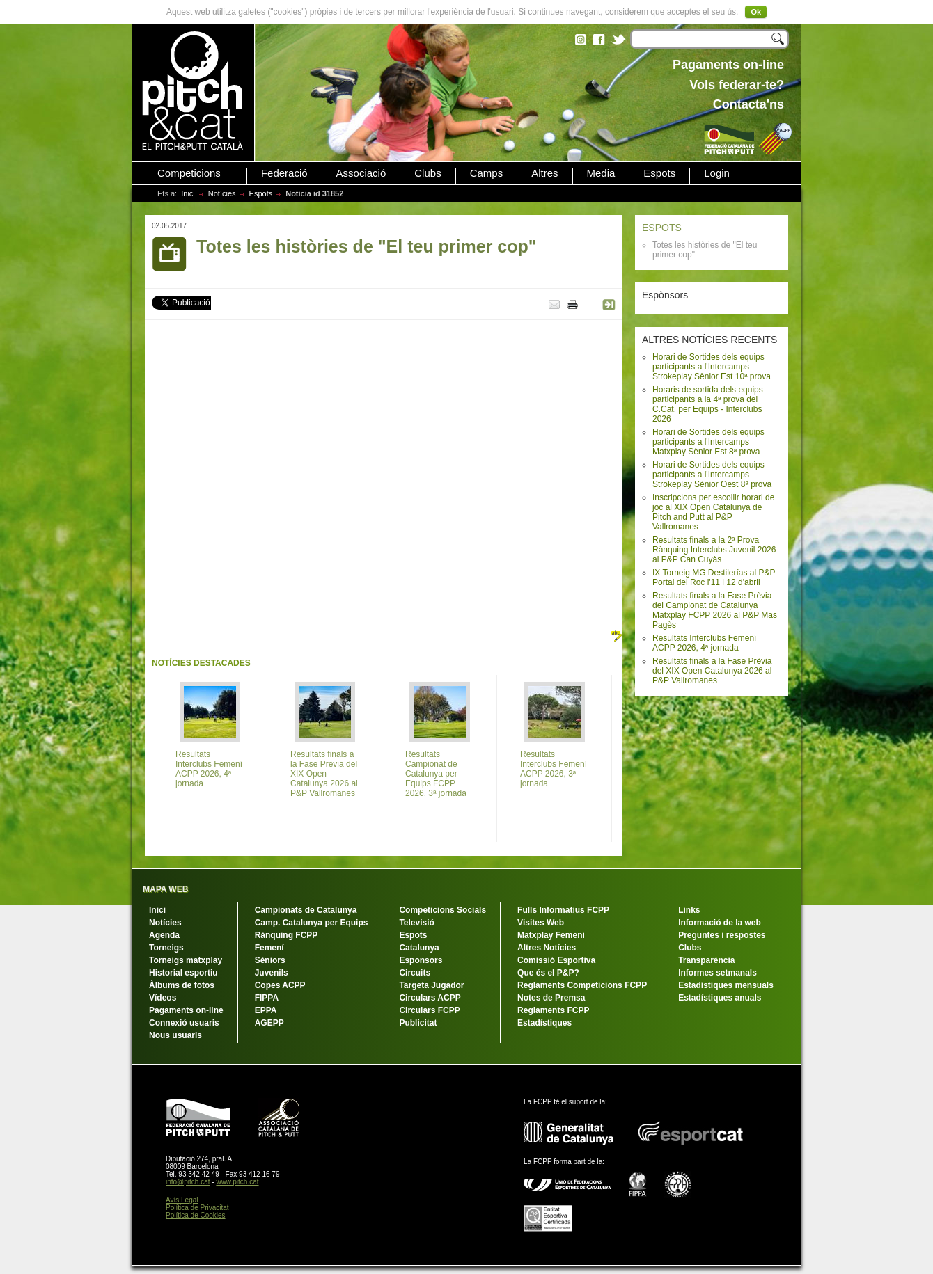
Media (601, 173)
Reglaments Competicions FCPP (582, 985)
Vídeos (162, 998)
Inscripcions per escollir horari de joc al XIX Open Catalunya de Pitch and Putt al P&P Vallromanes (713, 512)
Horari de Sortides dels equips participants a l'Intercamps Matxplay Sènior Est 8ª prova (708, 441)
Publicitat (418, 1023)
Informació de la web (719, 922)
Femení (269, 948)
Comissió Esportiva (556, 960)
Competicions (189, 173)
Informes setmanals (717, 973)
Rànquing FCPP (286, 935)
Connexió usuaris (184, 1023)
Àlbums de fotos (181, 985)
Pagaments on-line (186, 1010)
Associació (361, 173)
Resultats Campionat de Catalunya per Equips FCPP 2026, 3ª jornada (435, 773)
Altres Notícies (546, 948)
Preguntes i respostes (721, 935)
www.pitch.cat (237, 1182)
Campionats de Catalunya (306, 910)
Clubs (427, 173)
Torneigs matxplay (185, 960)
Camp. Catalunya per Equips (311, 922)
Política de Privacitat (197, 1207)
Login (717, 173)
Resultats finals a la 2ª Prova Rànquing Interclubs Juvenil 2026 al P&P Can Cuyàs (714, 549)
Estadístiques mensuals (726, 985)
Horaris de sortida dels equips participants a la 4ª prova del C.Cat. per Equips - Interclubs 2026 (707, 404)
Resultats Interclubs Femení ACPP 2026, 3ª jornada (553, 768)
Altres (544, 173)
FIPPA (267, 998)
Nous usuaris (175, 1035)
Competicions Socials (442, 910)
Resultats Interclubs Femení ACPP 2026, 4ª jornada (704, 643)
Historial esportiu (183, 973)
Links (689, 910)
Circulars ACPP (429, 998)
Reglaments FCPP (553, 1010)
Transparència (706, 960)
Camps (486, 173)
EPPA (266, 1010)
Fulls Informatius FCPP (563, 910)
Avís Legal (182, 1200)
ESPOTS (662, 227)
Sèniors (270, 960)
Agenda (164, 935)
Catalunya (419, 948)
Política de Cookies (196, 1215)
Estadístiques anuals (719, 998)
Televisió (416, 922)
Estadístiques (544, 1023)
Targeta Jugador (431, 985)
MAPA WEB (165, 889)
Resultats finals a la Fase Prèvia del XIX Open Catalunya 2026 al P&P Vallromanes (711, 670)
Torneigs (166, 948)
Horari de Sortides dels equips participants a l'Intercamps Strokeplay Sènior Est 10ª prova (711, 366)
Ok (756, 12)
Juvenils (271, 973)
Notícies (222, 193)
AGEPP (269, 1023)
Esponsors (420, 960)
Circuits (414, 973)
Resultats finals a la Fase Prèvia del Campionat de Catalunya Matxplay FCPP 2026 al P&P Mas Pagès (714, 610)
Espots (659, 173)
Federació (284, 173)
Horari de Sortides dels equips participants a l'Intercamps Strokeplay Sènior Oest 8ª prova (711, 474)
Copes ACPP (280, 985)
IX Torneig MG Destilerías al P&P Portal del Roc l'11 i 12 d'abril (713, 577)
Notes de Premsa (551, 998)
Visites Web (540, 922)
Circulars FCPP (429, 1010)
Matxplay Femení (551, 935)
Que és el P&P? (548, 973)
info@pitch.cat (188, 1182)
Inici (188, 193)
